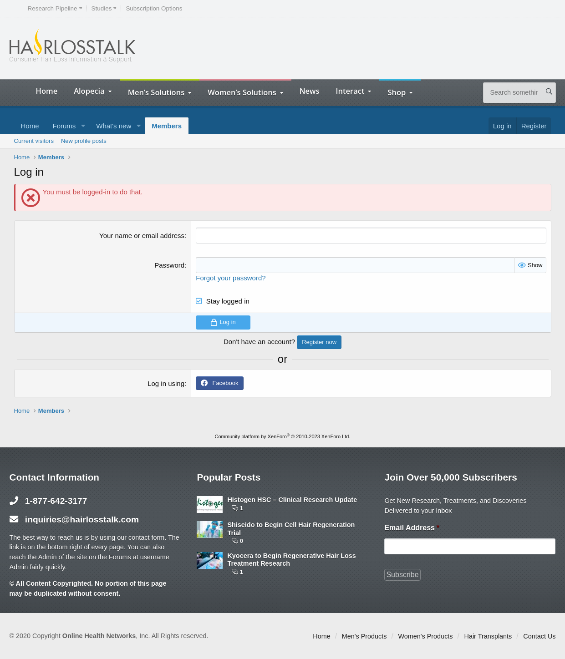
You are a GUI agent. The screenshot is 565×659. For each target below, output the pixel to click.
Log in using (166, 383)
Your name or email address (141, 235)
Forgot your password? (230, 278)
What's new (113, 126)
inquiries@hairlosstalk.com (82, 519)
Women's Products (425, 636)
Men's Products (364, 636)
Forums (64, 126)
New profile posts (84, 140)
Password (169, 265)
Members (167, 126)
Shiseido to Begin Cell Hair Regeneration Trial (291, 528)
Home (47, 91)
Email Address (411, 527)
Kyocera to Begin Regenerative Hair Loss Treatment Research (291, 559)
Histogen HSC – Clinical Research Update (292, 499)
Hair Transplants (488, 636)
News (310, 91)
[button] (82, 125)
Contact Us (539, 636)
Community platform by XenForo (283, 436)
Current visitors (34, 140)
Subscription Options (154, 8)
